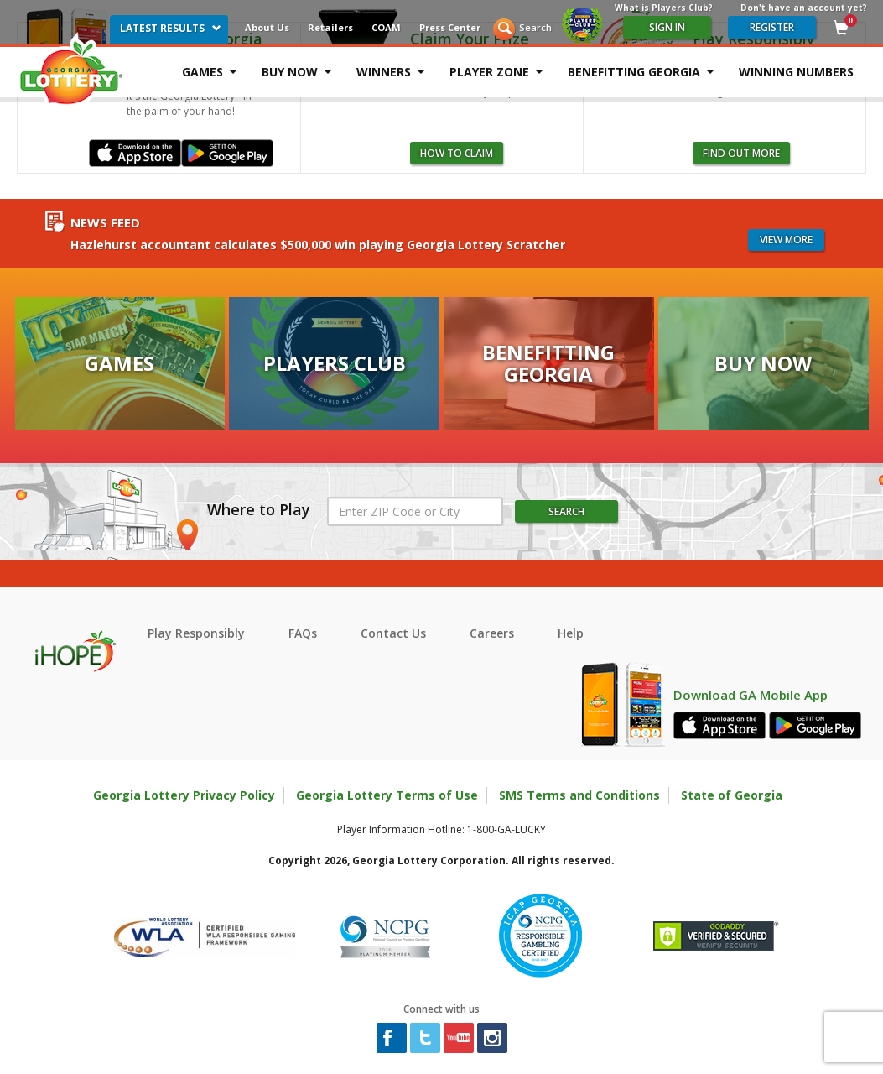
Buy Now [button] (296, 72)
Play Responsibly (196, 633)
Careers (492, 633)
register (772, 27)
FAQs (302, 633)
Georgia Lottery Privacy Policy (184, 795)
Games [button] (209, 72)
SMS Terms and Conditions (579, 795)
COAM (386, 27)
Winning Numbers (796, 72)
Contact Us (393, 633)
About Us (267, 27)
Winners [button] (390, 72)
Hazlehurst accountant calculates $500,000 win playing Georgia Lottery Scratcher (317, 244)
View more (786, 239)
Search (535, 27)
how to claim (456, 153)
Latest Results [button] (170, 28)
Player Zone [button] (496, 72)
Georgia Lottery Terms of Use (387, 795)
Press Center (449, 27)
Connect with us (441, 1009)
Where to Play (258, 510)
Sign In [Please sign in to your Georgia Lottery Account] (667, 27)
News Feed (105, 223)
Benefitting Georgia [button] (641, 72)
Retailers (330, 27)
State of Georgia (731, 795)
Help (571, 633)
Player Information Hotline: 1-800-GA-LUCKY (441, 829)
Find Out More (741, 153)
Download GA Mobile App (750, 695)
